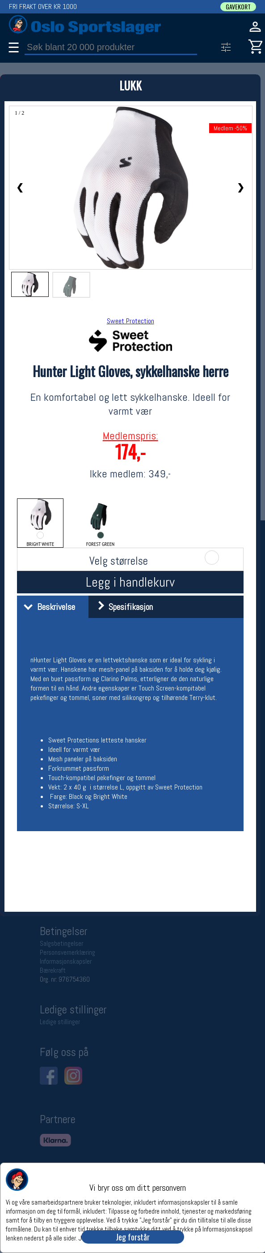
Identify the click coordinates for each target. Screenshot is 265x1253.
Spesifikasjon (122, 607)
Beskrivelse (47, 607)
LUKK (130, 85)
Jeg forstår (133, 1237)
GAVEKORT (238, 6)
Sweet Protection (130, 321)
